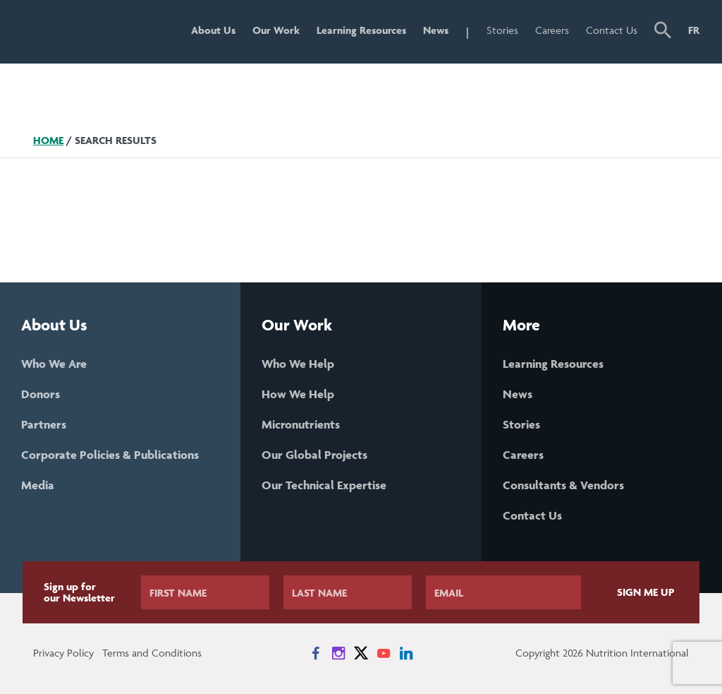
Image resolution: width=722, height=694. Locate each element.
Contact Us (611, 30)
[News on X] (361, 653)
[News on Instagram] (338, 653)
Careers (552, 30)
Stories (502, 30)
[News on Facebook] (315, 653)
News (435, 30)
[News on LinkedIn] (406, 653)
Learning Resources (361, 30)
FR (693, 30)
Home (48, 140)
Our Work (276, 30)
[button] (662, 32)
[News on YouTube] (383, 653)
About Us (213, 30)
